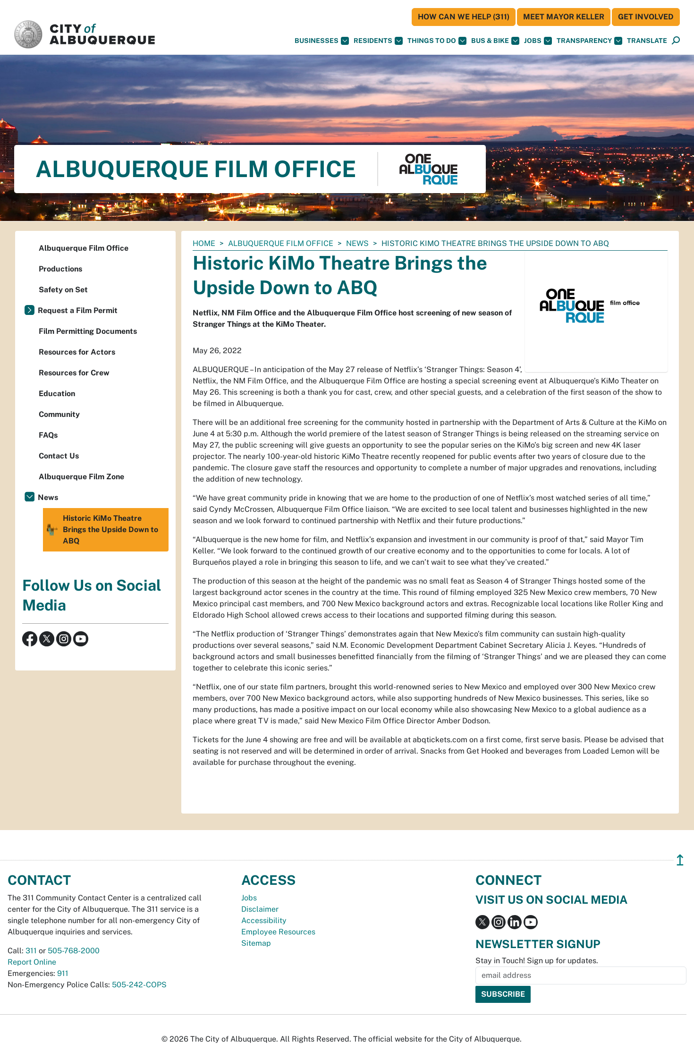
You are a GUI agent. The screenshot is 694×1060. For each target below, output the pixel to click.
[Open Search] (676, 41)
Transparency (589, 41)
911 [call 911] (62, 973)
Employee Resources (278, 931)
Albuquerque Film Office (280, 243)
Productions (60, 268)
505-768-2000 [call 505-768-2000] (74, 950)
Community (59, 414)
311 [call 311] (31, 950)
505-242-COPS (139, 984)
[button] (647, 41)
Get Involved (646, 16)
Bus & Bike (495, 41)
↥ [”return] (680, 860)
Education (57, 393)
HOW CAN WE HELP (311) (463, 16)
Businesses (322, 41)
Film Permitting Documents (88, 331)
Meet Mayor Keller (563, 16)
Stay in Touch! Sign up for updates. (536, 960)
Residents (378, 41)
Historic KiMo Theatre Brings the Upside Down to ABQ (101, 530)
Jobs (538, 41)
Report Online (32, 962)
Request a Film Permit (78, 310)
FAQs (48, 435)
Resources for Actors (77, 352)
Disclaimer (260, 909)
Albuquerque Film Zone (81, 476)
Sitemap (256, 943)
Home (204, 243)
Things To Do (436, 41)
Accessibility (264, 920)
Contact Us (59, 455)
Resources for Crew (74, 372)
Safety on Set (63, 289)
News (357, 243)
